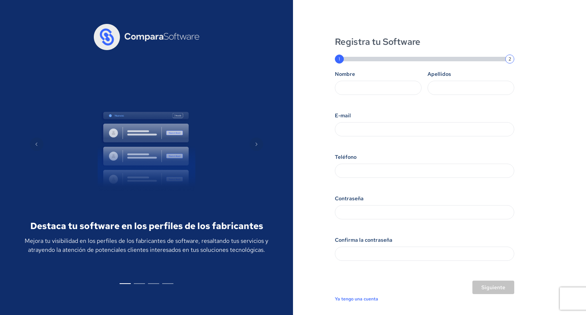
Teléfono (346, 157)
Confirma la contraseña (363, 240)
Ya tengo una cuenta (356, 299)
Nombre (345, 74)
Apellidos (439, 74)
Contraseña (349, 198)
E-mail (343, 115)
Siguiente (493, 287)
